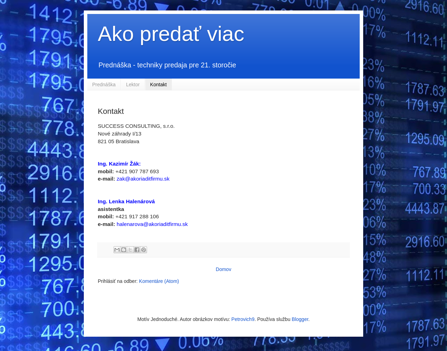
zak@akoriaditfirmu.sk (143, 179)
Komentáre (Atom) (159, 281)
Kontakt (158, 84)
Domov (223, 269)
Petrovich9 (243, 319)
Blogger (300, 319)
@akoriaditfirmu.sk (165, 224)
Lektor (133, 84)
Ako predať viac (171, 33)
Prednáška (104, 84)
